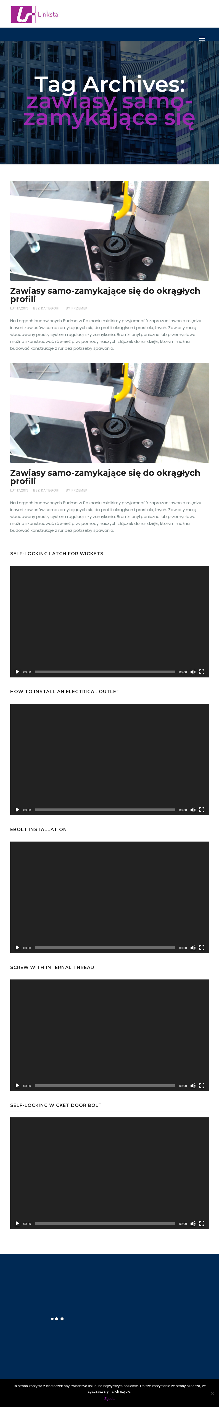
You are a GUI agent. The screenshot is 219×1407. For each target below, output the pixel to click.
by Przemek (77, 308)
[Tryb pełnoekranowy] (202, 672)
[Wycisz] (193, 672)
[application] (109, 621)
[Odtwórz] (17, 672)
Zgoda (109, 1399)
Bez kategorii (47, 308)
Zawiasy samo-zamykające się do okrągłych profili (105, 295)
